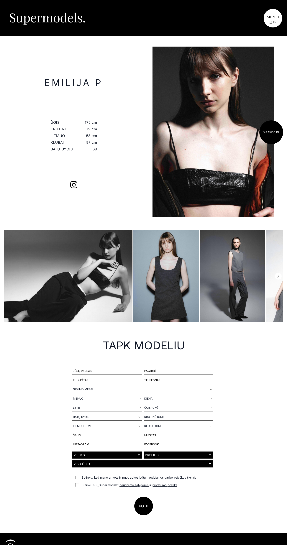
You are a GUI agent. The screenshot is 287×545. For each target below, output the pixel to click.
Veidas (79, 455)
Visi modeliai (271, 132)
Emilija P (74, 82)
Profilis (152, 455)
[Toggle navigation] (273, 18)
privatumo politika (164, 485)
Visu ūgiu (82, 464)
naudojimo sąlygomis (134, 485)
